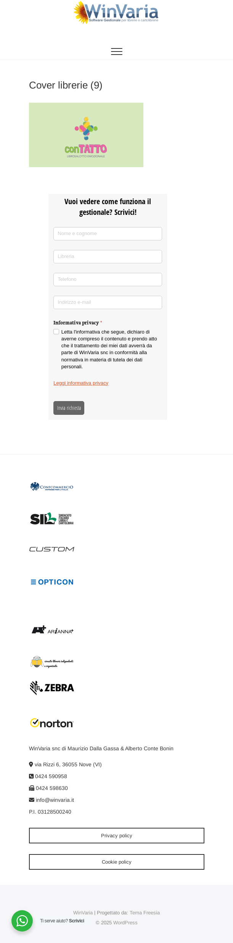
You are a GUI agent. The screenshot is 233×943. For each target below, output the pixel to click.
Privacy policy (116, 835)
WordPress (125, 922)
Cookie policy (117, 862)
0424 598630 (48, 788)
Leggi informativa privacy (80, 383)
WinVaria (83, 913)
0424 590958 (48, 776)
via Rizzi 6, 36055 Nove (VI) (65, 764)
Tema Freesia (145, 913)
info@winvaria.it (51, 800)
